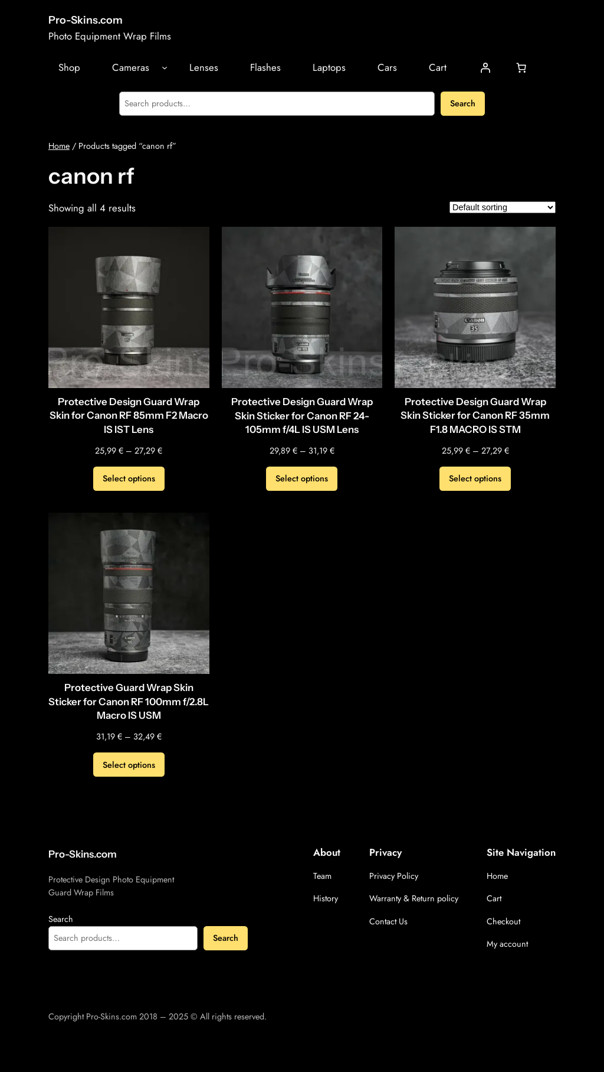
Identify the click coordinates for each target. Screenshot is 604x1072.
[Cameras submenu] (165, 67)
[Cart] (521, 67)
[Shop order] (502, 207)
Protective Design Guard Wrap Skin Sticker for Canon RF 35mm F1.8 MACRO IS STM (475, 415)
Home (59, 146)
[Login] (485, 67)
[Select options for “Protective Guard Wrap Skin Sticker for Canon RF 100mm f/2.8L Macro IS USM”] (129, 764)
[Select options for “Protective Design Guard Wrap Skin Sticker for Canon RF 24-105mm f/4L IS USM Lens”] (301, 479)
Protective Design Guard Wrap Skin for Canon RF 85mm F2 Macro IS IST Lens (129, 415)
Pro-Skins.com (85, 20)
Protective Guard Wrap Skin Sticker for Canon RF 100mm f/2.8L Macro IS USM (128, 701)
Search (462, 103)
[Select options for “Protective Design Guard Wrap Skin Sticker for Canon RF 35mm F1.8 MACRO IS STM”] (475, 479)
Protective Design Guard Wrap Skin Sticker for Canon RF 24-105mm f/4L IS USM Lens (302, 415)
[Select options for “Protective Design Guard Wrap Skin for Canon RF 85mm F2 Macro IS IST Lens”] (129, 479)
